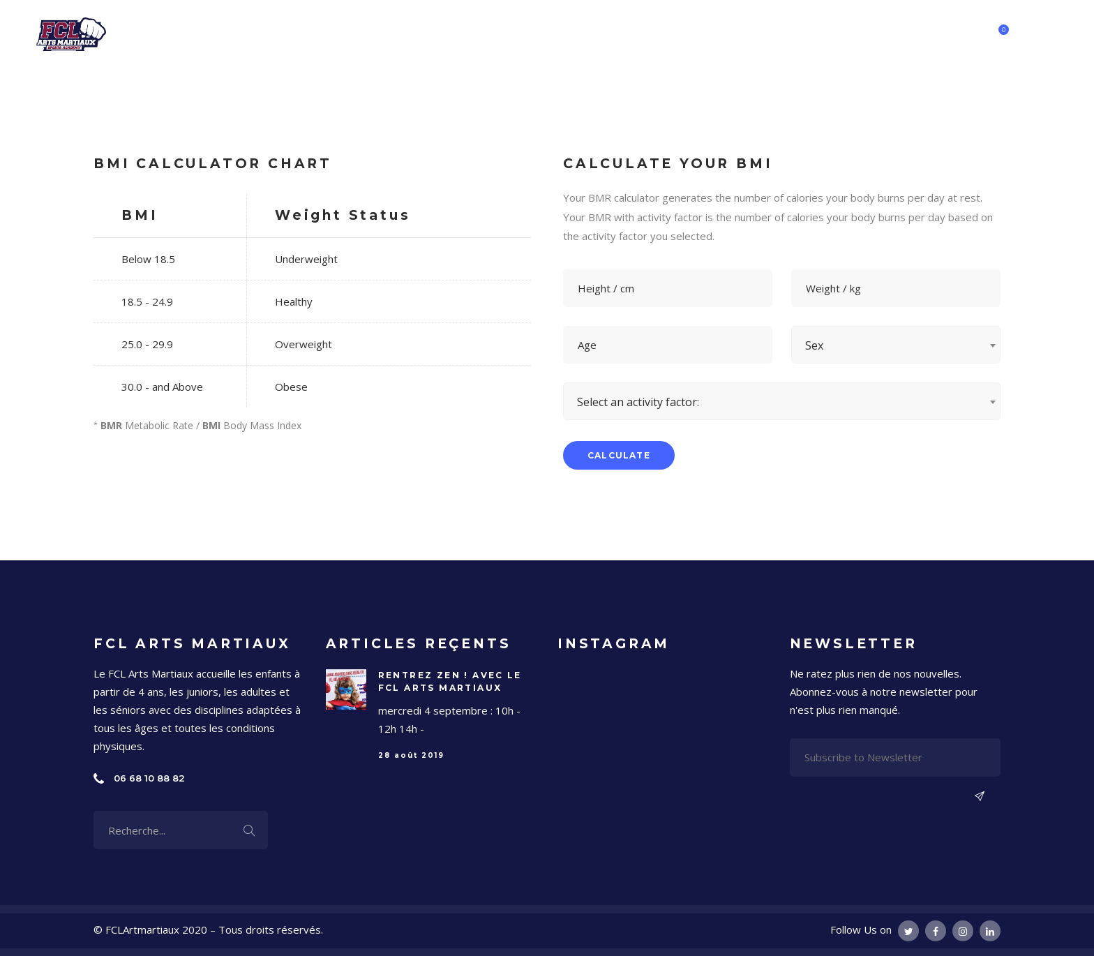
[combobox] (896, 345)
